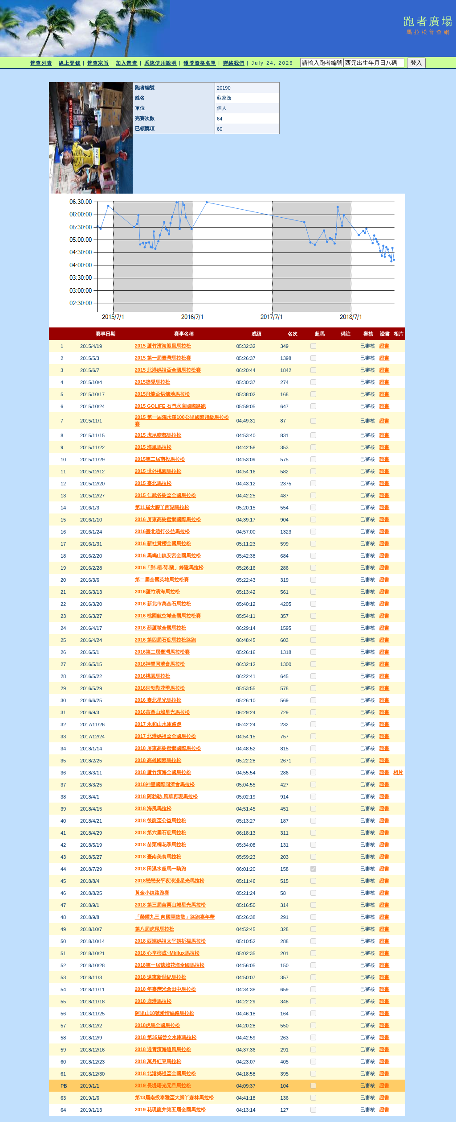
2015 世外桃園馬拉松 (158, 471)
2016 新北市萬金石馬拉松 (163, 603)
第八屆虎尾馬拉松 (154, 929)
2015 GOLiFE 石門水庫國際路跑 (170, 406)
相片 (398, 772)
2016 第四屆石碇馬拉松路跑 (165, 639)
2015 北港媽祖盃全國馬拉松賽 (168, 370)
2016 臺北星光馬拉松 (158, 700)
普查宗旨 (98, 63)
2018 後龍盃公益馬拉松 (161, 820)
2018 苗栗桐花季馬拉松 (161, 844)
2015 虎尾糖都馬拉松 (158, 435)
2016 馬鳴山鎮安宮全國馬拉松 (168, 555)
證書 (384, 345)
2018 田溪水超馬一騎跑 (161, 868)
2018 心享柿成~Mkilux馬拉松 (167, 953)
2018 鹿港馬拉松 (153, 1001)
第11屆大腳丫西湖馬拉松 (162, 507)
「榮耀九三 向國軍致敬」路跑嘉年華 (175, 916)
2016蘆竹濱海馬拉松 (157, 591)
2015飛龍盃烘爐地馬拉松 (162, 394)
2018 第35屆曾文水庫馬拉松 (166, 1037)
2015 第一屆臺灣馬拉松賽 (163, 357)
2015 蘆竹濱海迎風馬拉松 (163, 345)
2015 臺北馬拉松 (153, 483)
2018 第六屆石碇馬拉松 (161, 832)
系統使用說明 (160, 63)
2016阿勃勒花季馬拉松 (160, 688)
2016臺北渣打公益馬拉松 (162, 531)
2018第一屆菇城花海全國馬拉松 (169, 965)
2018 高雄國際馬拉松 (158, 760)
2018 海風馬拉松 (153, 808)
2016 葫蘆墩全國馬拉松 (161, 627)
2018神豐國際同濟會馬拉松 (165, 784)
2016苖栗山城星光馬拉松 (162, 712)
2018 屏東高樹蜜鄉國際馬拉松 (168, 748)
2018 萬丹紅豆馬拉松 (158, 1061)
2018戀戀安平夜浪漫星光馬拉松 (169, 880)
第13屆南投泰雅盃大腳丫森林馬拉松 (174, 1097)
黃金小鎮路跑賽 (152, 892)
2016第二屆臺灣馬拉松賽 (162, 651)
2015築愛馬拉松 (152, 382)
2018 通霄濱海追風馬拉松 (163, 1049)
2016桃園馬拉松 (152, 676)
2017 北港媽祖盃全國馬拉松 (165, 736)
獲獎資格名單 (199, 63)
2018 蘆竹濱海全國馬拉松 (163, 772)
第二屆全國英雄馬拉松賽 (162, 579)
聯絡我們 (233, 63)
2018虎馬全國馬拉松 (157, 1025)
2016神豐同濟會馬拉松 (160, 664)
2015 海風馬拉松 (153, 447)
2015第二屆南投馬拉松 (160, 459)
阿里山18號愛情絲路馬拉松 (164, 1013)
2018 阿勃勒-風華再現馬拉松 (166, 796)
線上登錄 (69, 63)
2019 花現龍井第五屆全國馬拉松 (170, 1109)
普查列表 (41, 63)
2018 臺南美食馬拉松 (158, 856)
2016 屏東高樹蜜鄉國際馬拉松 (168, 519)
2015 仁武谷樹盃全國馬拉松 (165, 495)
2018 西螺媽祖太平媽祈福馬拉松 (170, 941)
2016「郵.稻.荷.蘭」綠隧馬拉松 (169, 567)
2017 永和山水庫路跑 (158, 724)
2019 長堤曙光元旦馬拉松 (163, 1085)
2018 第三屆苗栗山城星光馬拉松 (170, 904)
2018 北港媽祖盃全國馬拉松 (165, 1073)
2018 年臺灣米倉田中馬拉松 (165, 989)
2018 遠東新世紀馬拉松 (161, 977)
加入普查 (126, 63)
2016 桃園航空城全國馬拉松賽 (168, 615)
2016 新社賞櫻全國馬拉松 (163, 543)
